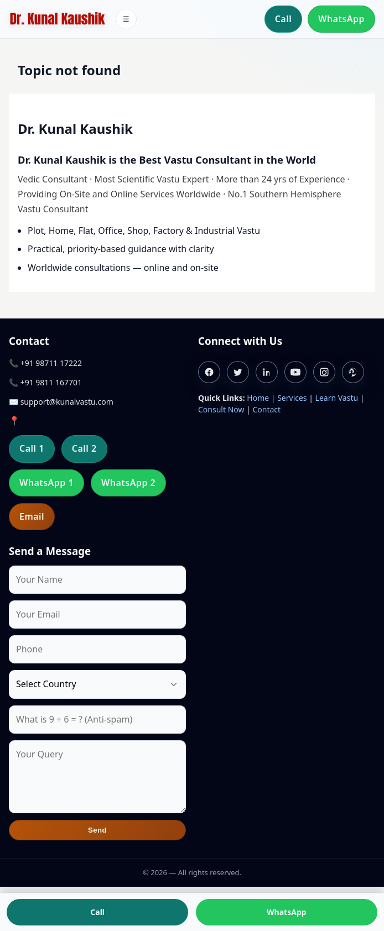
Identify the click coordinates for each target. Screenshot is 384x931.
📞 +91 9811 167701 (45, 382)
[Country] (97, 684)
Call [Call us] (97, 912)
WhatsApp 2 (128, 483)
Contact (266, 409)
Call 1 (31, 448)
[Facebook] (209, 372)
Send (97, 830)
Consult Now (221, 409)
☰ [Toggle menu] (126, 19)
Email (31, 516)
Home (258, 398)
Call (283, 19)
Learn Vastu (337, 398)
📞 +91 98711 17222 (45, 363)
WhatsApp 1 (46, 483)
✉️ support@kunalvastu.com (61, 401)
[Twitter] (238, 372)
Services (292, 398)
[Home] (57, 19)
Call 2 (84, 448)
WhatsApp (341, 19)
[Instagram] (324, 372)
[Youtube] (295, 372)
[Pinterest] (353, 372)
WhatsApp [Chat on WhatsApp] (287, 912)
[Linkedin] (267, 372)
